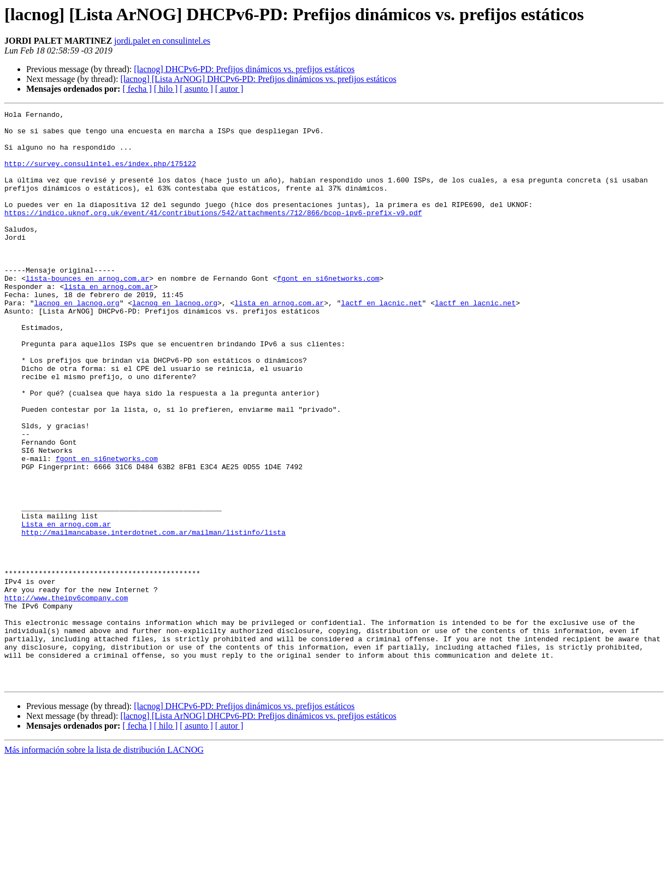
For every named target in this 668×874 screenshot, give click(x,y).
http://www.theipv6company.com (66, 696)
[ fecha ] (136, 88)
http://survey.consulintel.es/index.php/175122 (100, 175)
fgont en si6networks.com (328, 312)
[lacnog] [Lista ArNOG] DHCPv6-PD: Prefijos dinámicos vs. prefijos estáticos (258, 79)
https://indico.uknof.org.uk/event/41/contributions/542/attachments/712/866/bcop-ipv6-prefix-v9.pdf (213, 234)
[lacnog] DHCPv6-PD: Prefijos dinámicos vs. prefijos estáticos (244, 69)
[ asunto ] (196, 88)
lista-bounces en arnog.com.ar (87, 312)
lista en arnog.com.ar (108, 322)
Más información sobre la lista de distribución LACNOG (104, 864)
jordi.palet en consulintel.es (162, 40)
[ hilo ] (166, 88)
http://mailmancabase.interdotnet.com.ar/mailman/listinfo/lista (153, 617)
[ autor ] (229, 88)
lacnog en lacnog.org (77, 342)
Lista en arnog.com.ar (66, 607)
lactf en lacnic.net (381, 342)
